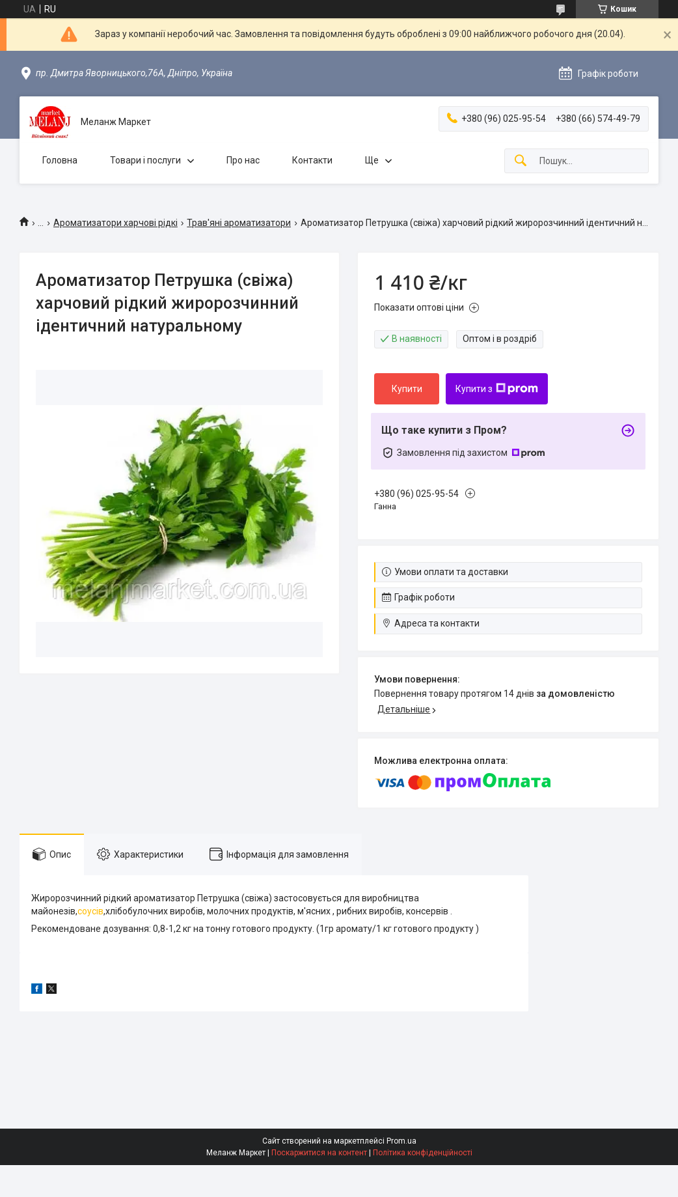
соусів (90, 911)
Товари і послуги (145, 160)
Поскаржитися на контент (319, 1152)
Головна (59, 160)
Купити (407, 389)
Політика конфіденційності (422, 1152)
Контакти (312, 160)
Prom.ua (401, 1141)
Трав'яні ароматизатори (239, 223)
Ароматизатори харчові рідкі (115, 223)
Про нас (243, 160)
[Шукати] (520, 161)
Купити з (496, 389)
